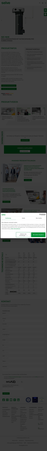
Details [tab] (23, 218)
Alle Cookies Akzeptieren (38, 234)
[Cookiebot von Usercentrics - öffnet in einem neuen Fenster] (40, 215)
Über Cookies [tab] (39, 218)
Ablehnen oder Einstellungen (23, 234)
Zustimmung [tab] (8, 218)
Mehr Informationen (15, 228)
